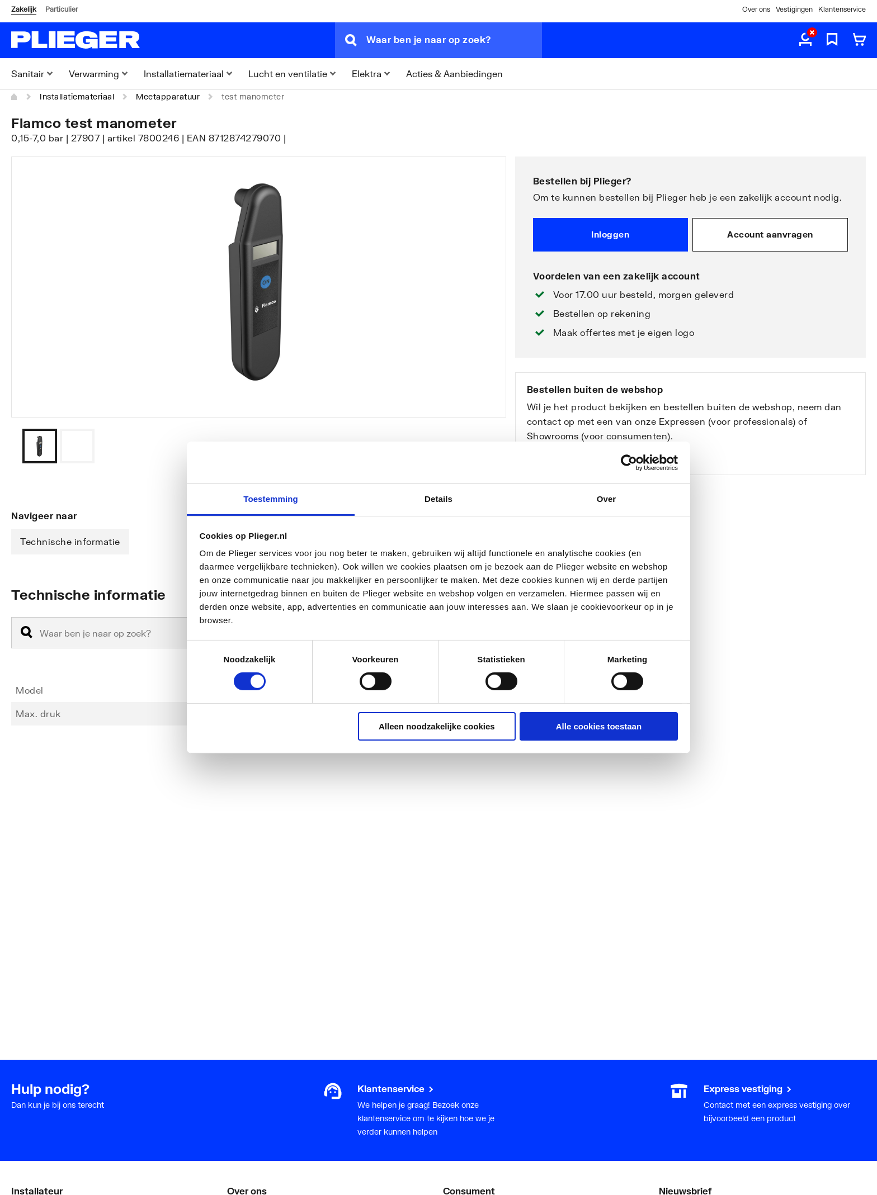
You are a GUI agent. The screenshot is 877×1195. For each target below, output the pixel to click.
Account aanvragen (770, 234)
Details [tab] (438, 499)
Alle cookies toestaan (599, 726)
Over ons (756, 9)
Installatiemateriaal (77, 96)
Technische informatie (70, 541)
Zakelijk (23, 9)
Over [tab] (606, 499)
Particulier (61, 9)
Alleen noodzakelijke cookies (437, 726)
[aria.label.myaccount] (805, 40)
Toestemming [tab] (270, 499)
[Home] (14, 96)
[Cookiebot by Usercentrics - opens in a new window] (629, 462)
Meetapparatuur (168, 96)
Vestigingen (794, 9)
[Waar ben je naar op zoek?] (454, 40)
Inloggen (610, 234)
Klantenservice (842, 9)
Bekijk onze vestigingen (580, 457)
